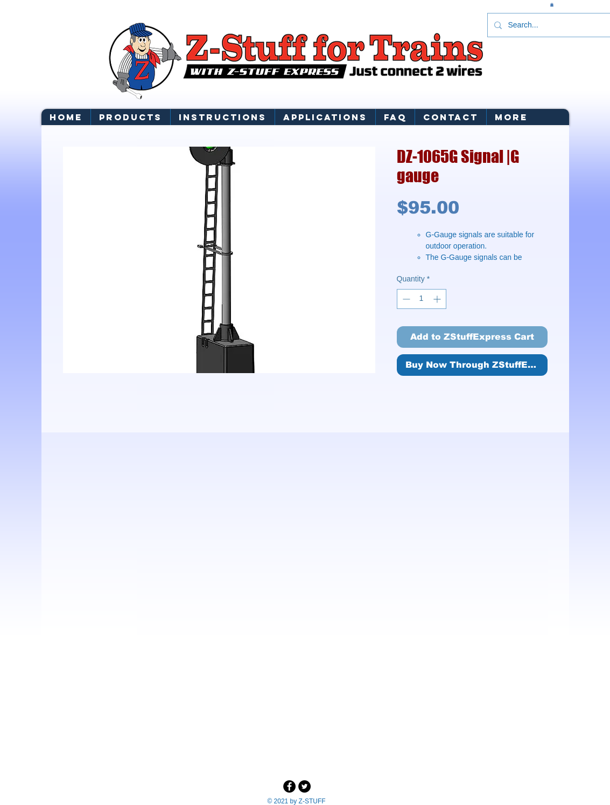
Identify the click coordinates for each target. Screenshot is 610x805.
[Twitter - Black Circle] (304, 786)
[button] (551, 4)
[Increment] (438, 299)
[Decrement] (405, 299)
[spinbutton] (421, 299)
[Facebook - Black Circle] (289, 786)
